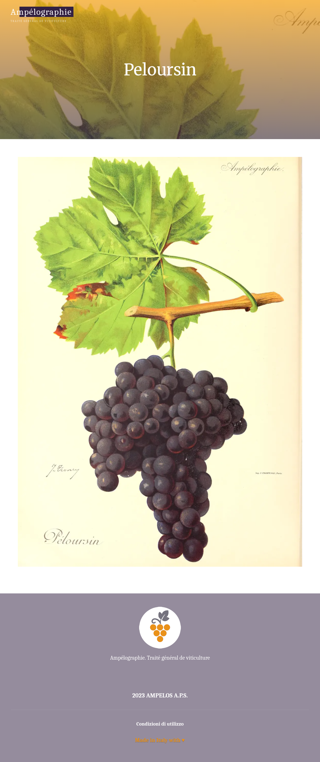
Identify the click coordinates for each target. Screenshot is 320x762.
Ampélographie (41, 11)
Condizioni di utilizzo (160, 724)
